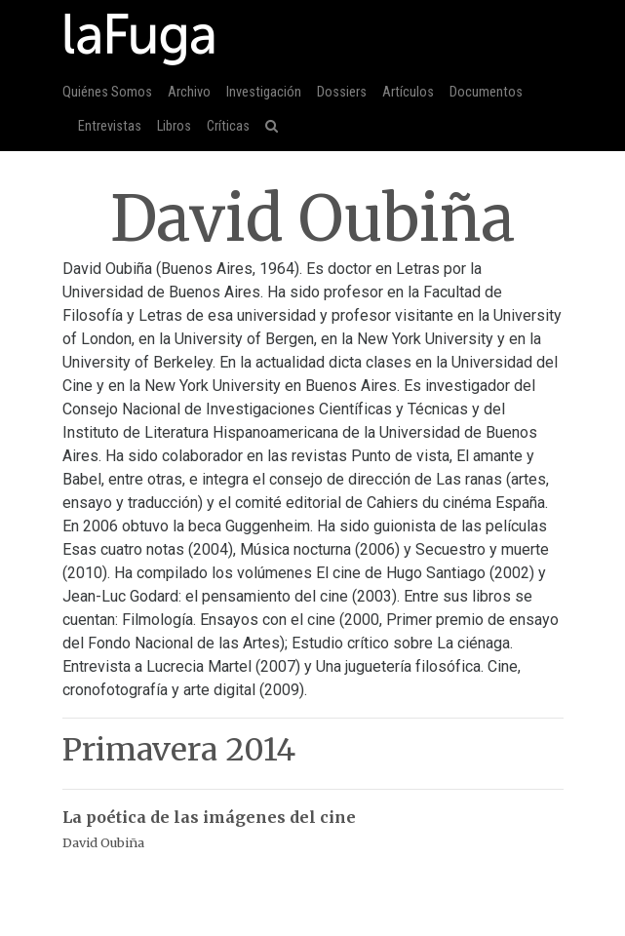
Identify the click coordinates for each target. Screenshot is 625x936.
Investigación (263, 92)
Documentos (486, 92)
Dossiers (342, 92)
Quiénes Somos (107, 92)
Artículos (408, 92)
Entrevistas (109, 126)
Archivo (189, 92)
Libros (174, 126)
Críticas (228, 126)
